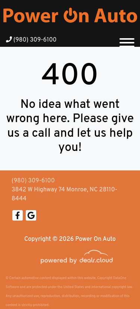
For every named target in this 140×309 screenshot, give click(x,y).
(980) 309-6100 (31, 40)
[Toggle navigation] (127, 40)
